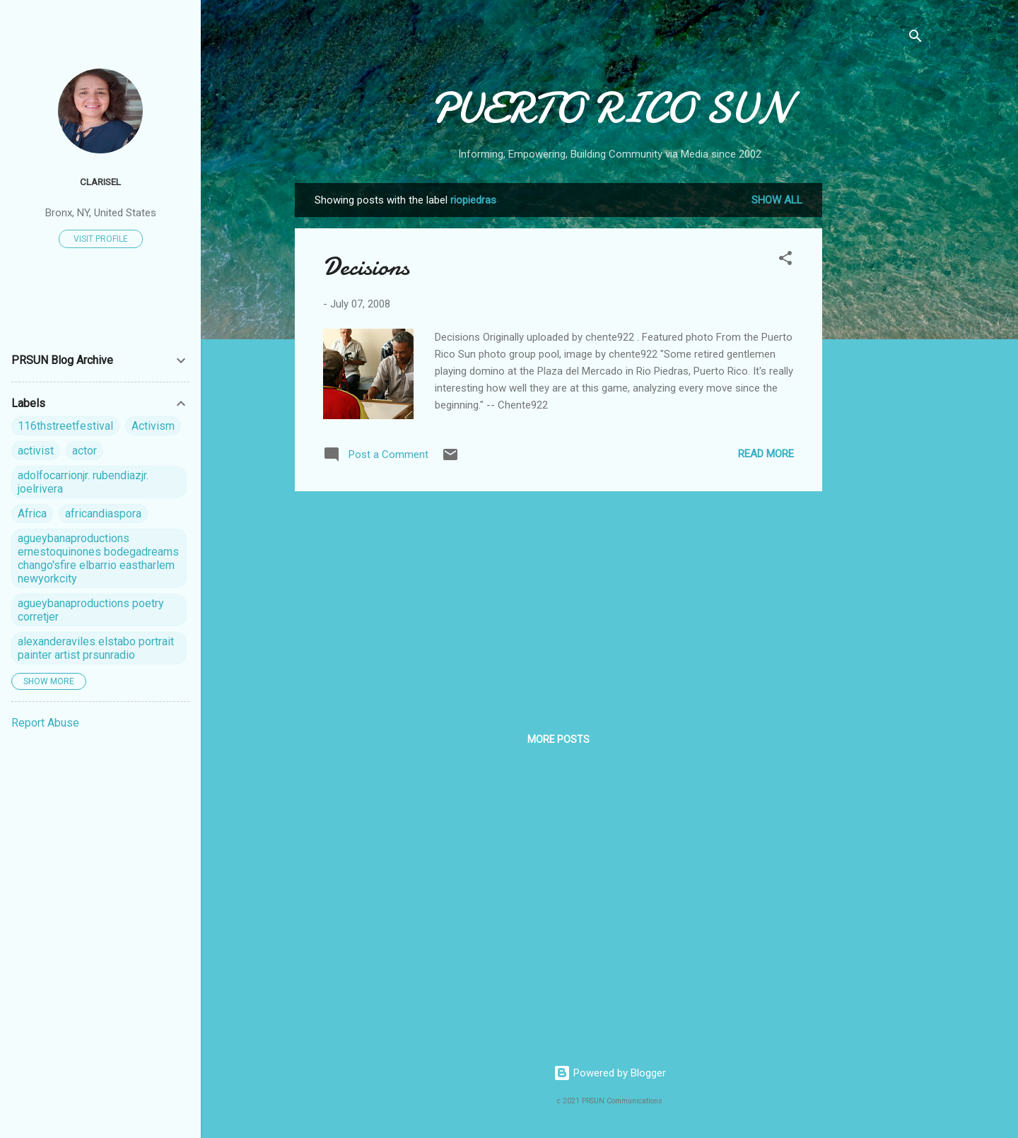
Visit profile (101, 239)
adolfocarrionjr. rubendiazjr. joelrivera (83, 482)
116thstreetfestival (65, 426)
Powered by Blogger (610, 1073)
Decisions (366, 267)
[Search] (915, 38)
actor (84, 450)
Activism (153, 426)
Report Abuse (45, 722)
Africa (32, 513)
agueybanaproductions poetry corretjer (91, 610)
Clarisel (100, 181)
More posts (558, 739)
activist (36, 450)
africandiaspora (103, 513)
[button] (785, 260)
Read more (766, 453)
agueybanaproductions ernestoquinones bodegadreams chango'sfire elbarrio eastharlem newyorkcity (98, 558)
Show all (776, 200)
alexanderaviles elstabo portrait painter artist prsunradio (96, 648)
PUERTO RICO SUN (610, 108)
